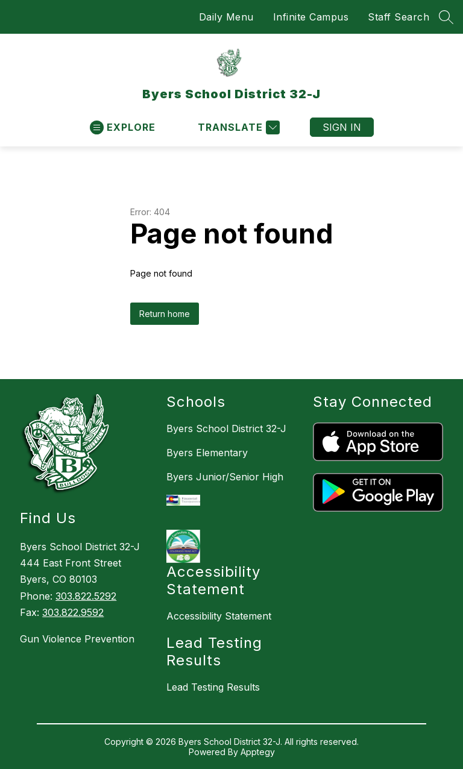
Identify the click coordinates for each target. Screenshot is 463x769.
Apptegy (258, 752)
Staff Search (398, 17)
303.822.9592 (73, 612)
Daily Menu (226, 17)
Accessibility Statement (218, 616)
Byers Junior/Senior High (224, 477)
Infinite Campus (311, 17)
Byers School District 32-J (226, 428)
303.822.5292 (85, 596)
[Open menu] (123, 127)
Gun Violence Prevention (77, 639)
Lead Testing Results (213, 687)
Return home (164, 314)
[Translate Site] (237, 127)
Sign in (342, 127)
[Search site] (446, 17)
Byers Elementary (207, 453)
